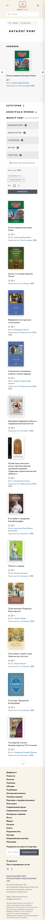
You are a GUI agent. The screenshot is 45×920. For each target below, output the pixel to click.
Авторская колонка (16, 793)
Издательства (13, 831)
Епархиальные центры (17, 838)
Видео (9, 821)
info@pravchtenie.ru (14, 899)
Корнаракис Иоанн (21, 330)
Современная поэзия (16, 811)
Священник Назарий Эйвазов (25, 752)
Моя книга (11, 804)
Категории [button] (15, 105)
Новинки (10, 783)
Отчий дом (24, 283)
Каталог (10, 824)
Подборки (11, 790)
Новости (10, 776)
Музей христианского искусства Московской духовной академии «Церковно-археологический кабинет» (22, 468)
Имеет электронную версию (22, 163)
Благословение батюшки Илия (21, 76)
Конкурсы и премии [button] (21, 112)
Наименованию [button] (16, 180)
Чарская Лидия (20, 618)
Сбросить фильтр (32, 118)
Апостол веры (24, 86)
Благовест (24, 431)
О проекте (11, 861)
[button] (22, 125)
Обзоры (10, 786)
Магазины (11, 842)
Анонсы (10, 779)
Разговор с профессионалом (20, 800)
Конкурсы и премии (16, 814)
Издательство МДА (28, 332)
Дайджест (11, 772)
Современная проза (16, 807)
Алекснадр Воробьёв (20, 83)
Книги (9, 828)
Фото (9, 818)
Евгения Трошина (21, 573)
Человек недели (14, 797)
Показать (22, 192)
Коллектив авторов (22, 481)
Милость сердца (16, 566)
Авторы (10, 835)
